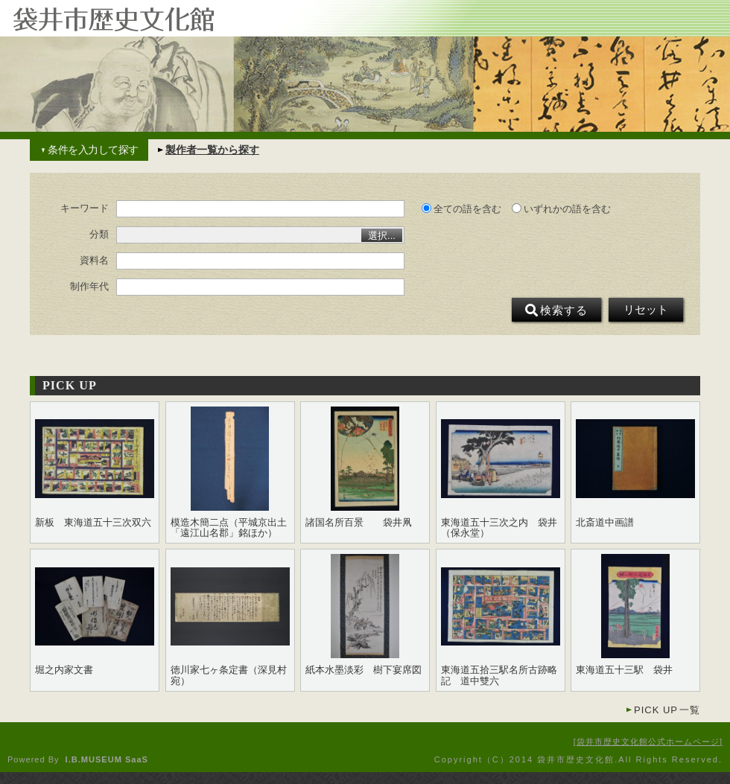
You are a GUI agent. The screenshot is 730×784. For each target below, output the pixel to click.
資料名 (94, 260)
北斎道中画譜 (605, 522)
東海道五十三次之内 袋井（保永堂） (499, 527)
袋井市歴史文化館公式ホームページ (648, 741)
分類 (99, 234)
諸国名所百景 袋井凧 (358, 522)
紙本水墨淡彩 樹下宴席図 (363, 670)
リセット (645, 309)
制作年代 (89, 286)
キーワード (84, 208)
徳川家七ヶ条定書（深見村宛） (229, 675)
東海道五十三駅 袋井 (624, 670)
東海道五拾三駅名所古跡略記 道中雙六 (499, 675)
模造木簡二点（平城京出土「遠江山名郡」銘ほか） (229, 527)
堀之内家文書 (64, 670)
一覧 (667, 710)
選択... (382, 235)
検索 (556, 310)
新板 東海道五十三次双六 (93, 522)
